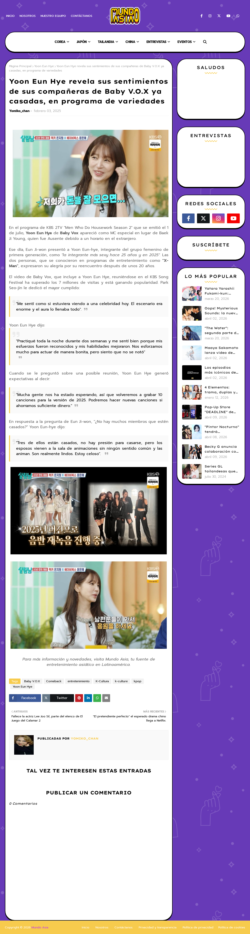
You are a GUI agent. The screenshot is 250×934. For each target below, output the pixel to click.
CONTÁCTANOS (81, 16)
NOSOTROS (28, 16)
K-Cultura (102, 681)
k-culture (121, 681)
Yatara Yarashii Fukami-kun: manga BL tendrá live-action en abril (221, 291)
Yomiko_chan (19, 111)
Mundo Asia (39, 927)
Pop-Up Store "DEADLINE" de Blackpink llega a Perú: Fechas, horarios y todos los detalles (221, 409)
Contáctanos (124, 927)
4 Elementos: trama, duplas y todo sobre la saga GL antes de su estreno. (221, 390)
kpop (137, 681)
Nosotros (101, 927)
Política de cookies (231, 927)
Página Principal (20, 66)
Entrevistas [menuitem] (156, 42)
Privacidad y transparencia (158, 927)
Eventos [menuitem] (184, 42)
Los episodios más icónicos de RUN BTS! (220, 370)
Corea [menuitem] (60, 42)
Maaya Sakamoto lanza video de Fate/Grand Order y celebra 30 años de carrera (222, 350)
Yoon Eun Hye (44, 66)
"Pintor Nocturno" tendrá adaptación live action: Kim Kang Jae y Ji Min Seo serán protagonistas (222, 429)
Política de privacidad (198, 927)
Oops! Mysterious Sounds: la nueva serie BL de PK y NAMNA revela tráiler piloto (221, 310)
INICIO (10, 16)
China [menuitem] (130, 42)
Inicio (85, 927)
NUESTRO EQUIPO (53, 16)
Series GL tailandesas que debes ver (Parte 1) (220, 469)
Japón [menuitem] (82, 42)
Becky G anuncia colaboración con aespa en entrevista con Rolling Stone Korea (222, 449)
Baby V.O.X (32, 681)
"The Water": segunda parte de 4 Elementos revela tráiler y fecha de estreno (222, 330)
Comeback (54, 681)
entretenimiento (79, 681)
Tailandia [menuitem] (106, 42)
